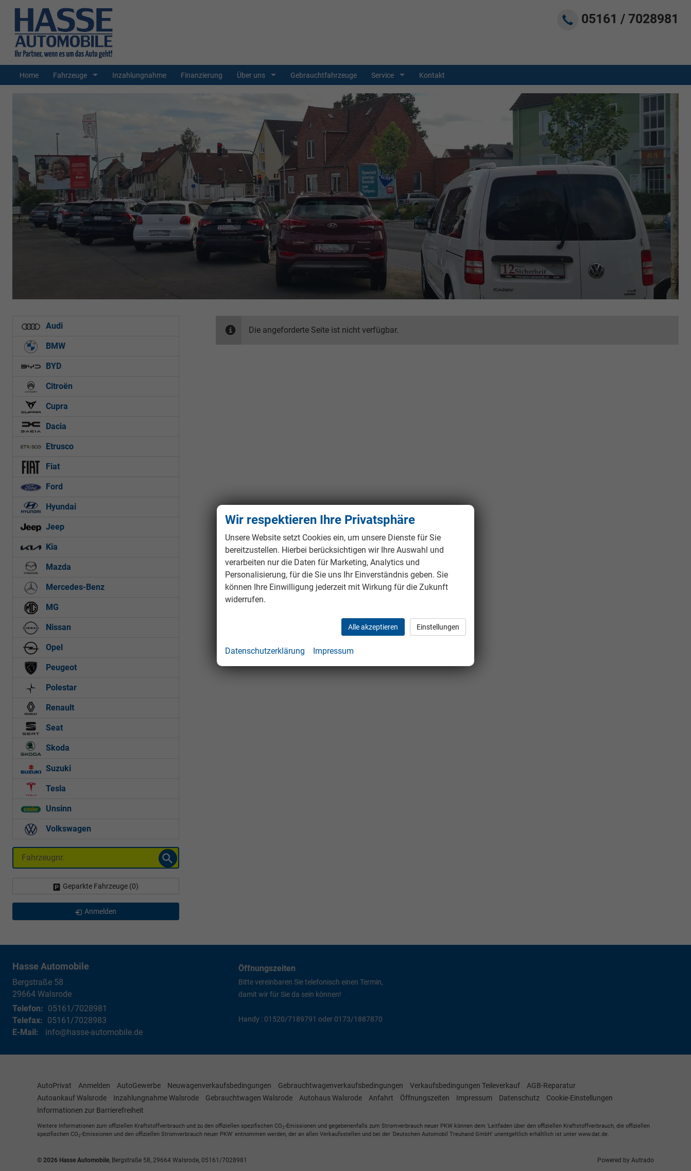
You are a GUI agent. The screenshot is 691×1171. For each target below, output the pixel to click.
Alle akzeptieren (373, 627)
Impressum (333, 651)
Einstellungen (438, 627)
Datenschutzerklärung (265, 651)
